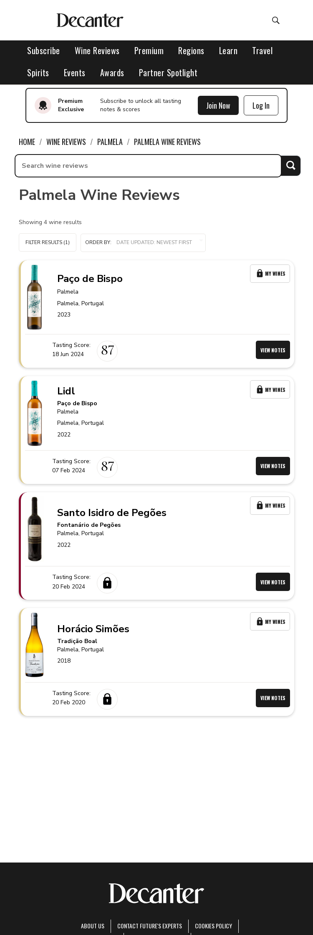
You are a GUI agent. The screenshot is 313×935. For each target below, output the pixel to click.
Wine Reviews (97, 50)
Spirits (38, 72)
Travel (262, 50)
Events (75, 72)
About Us (92, 925)
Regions (191, 50)
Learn (228, 50)
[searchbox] (148, 166)
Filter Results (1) (47, 242)
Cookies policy (213, 925)
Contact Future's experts (149, 925)
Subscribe (43, 50)
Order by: (143, 242)
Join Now (218, 105)
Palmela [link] (110, 141)
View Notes (272, 350)
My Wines (270, 273)
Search (290, 165)
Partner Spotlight (168, 72)
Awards (112, 72)
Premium (149, 50)
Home (27, 141)
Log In (261, 105)
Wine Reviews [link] (66, 141)
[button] (143, 243)
